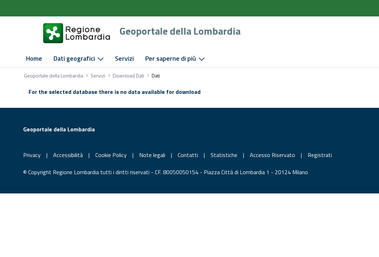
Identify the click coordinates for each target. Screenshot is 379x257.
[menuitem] (34, 58)
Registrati (320, 155)
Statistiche (224, 155)
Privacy (32, 155)
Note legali (152, 155)
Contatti (188, 155)
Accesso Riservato (272, 155)
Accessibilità (68, 155)
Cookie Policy (111, 155)
